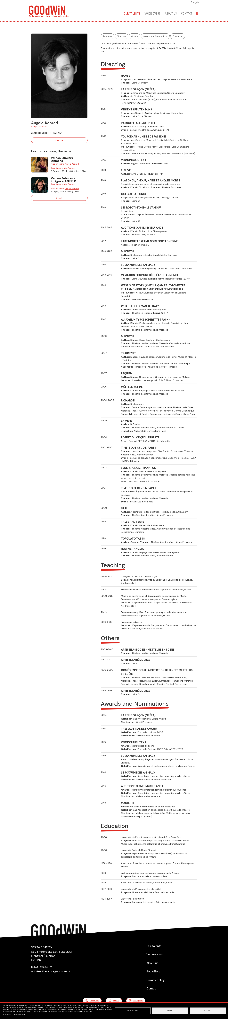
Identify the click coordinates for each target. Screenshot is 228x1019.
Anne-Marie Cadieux (65, 168)
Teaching (121, 36)
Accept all (208, 1011)
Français (195, 2)
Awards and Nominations (155, 36)
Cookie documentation (19, 1014)
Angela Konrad (72, 164)
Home (117, 13)
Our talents (132, 13)
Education (177, 36)
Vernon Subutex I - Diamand (64, 159)
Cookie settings (133, 1011)
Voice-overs (153, 13)
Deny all (170, 1011)
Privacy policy (7, 1014)
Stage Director (39, 126)
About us (171, 13)
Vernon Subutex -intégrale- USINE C (63, 180)
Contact (186, 13)
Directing (107, 36)
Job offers (153, 971)
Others (134, 36)
